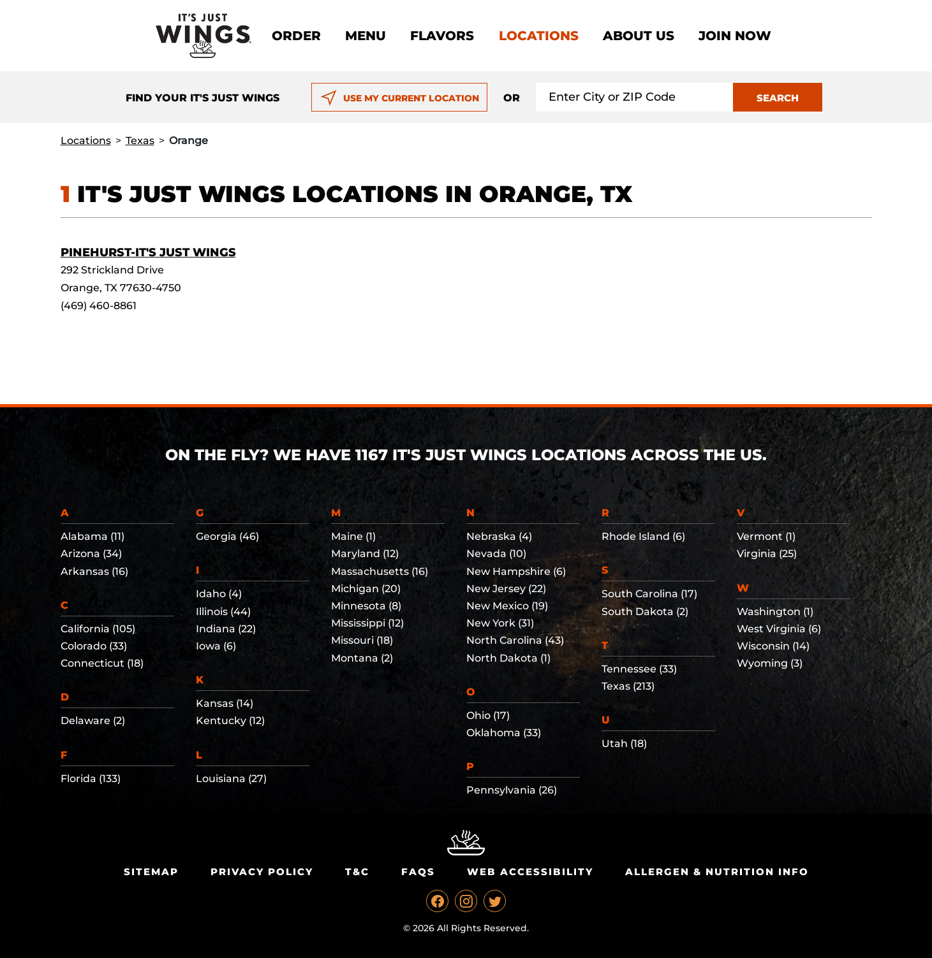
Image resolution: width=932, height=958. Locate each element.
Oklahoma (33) (503, 733)
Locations (539, 35)
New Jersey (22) (506, 589)
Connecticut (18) (102, 663)
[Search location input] (635, 97)
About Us (638, 35)
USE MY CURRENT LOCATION (399, 98)
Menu (365, 35)
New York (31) (500, 623)
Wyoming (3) (770, 663)
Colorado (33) (94, 646)
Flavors (442, 35)
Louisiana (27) (231, 779)
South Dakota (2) (645, 612)
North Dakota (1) (508, 658)
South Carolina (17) (649, 594)
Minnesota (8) (366, 606)
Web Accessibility (530, 872)
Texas (140, 140)
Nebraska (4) (499, 536)
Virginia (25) (767, 554)
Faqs (418, 872)
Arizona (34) (91, 554)
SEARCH (778, 98)
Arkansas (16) (94, 571)
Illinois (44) (223, 612)
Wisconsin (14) (773, 646)
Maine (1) (353, 536)
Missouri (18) (362, 640)
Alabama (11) (92, 536)
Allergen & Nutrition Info (717, 872)
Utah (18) (624, 743)
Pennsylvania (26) (511, 790)
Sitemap (151, 872)
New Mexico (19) (507, 606)
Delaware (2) (93, 721)
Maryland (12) (365, 554)
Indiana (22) (226, 629)
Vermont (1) (766, 536)
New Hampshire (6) (516, 571)
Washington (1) (775, 612)
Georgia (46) (227, 536)
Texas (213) (628, 686)
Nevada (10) (496, 554)
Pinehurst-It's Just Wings (148, 252)
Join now (735, 35)
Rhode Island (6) (643, 536)
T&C (357, 872)
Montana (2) (362, 658)
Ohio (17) (488, 715)
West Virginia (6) (779, 629)
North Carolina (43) (515, 640)
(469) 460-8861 (99, 306)
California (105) (98, 629)
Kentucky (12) (230, 721)
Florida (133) (91, 779)
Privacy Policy (262, 872)
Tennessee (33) (639, 669)
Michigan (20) (366, 589)
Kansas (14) (224, 703)
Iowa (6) (216, 646)
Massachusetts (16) (379, 571)
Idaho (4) (219, 594)
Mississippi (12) (367, 623)
